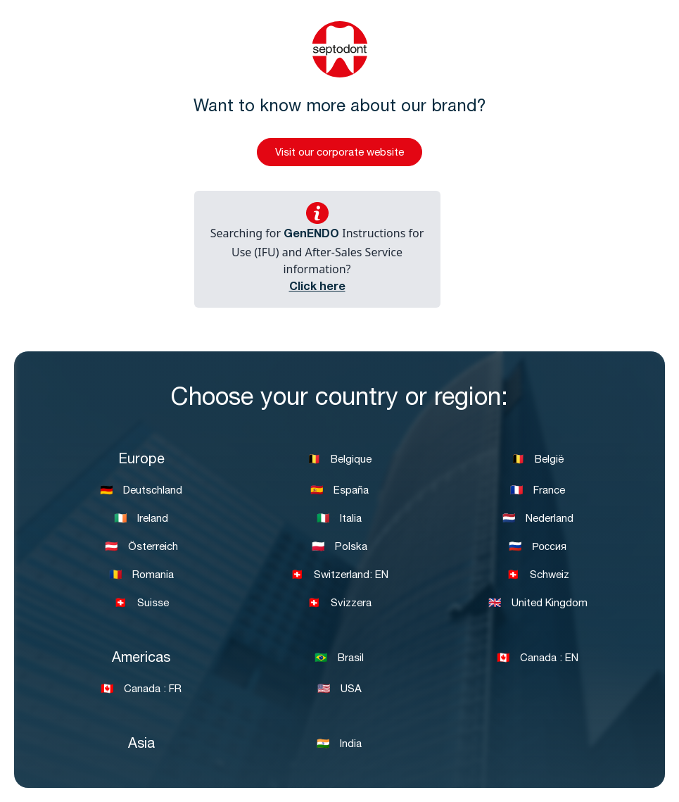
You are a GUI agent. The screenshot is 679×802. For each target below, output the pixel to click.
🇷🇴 (141, 575)
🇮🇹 (339, 519)
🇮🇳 (339, 744)
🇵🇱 (339, 547)
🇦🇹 (141, 547)
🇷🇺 (537, 547)
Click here (317, 288)
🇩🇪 (141, 491)
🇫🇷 (537, 491)
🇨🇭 (339, 575)
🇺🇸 (339, 689)
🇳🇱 (537, 519)
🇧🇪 (339, 460)
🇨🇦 (537, 658)
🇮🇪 (141, 519)
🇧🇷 (339, 658)
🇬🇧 (538, 604)
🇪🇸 (339, 491)
